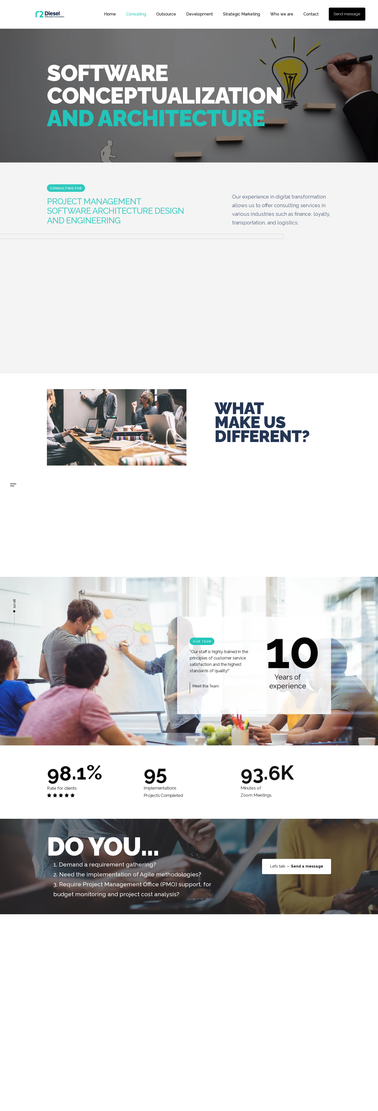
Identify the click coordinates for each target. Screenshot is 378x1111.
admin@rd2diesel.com (14, 548)
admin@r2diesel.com (222, 982)
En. (14, 507)
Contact (311, 14)
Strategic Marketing (241, 14)
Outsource (166, 14)
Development (199, 14)
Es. (14, 495)
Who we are (281, 14)
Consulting (136, 14)
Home (110, 14)
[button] (13, 485)
